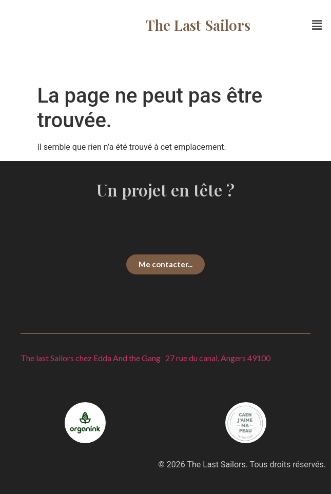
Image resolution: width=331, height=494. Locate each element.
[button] (317, 25)
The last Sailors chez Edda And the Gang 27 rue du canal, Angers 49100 (145, 358)
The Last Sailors (198, 24)
